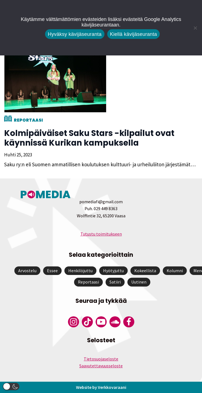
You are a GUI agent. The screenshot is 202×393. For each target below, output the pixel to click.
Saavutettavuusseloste (101, 365)
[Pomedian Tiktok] (87, 321)
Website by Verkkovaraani (101, 387)
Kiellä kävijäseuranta (133, 34)
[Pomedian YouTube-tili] (101, 321)
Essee (52, 270)
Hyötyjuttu (113, 270)
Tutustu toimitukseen (101, 234)
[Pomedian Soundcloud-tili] (114, 321)
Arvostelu (27, 270)
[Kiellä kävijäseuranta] (195, 28)
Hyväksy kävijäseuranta (75, 34)
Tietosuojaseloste (101, 359)
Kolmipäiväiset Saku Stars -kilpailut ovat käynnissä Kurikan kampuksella (89, 138)
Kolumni (175, 270)
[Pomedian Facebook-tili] (128, 321)
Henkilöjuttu (80, 270)
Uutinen (138, 282)
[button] (11, 386)
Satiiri (115, 282)
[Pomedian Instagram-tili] (73, 321)
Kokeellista (145, 270)
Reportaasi (28, 120)
